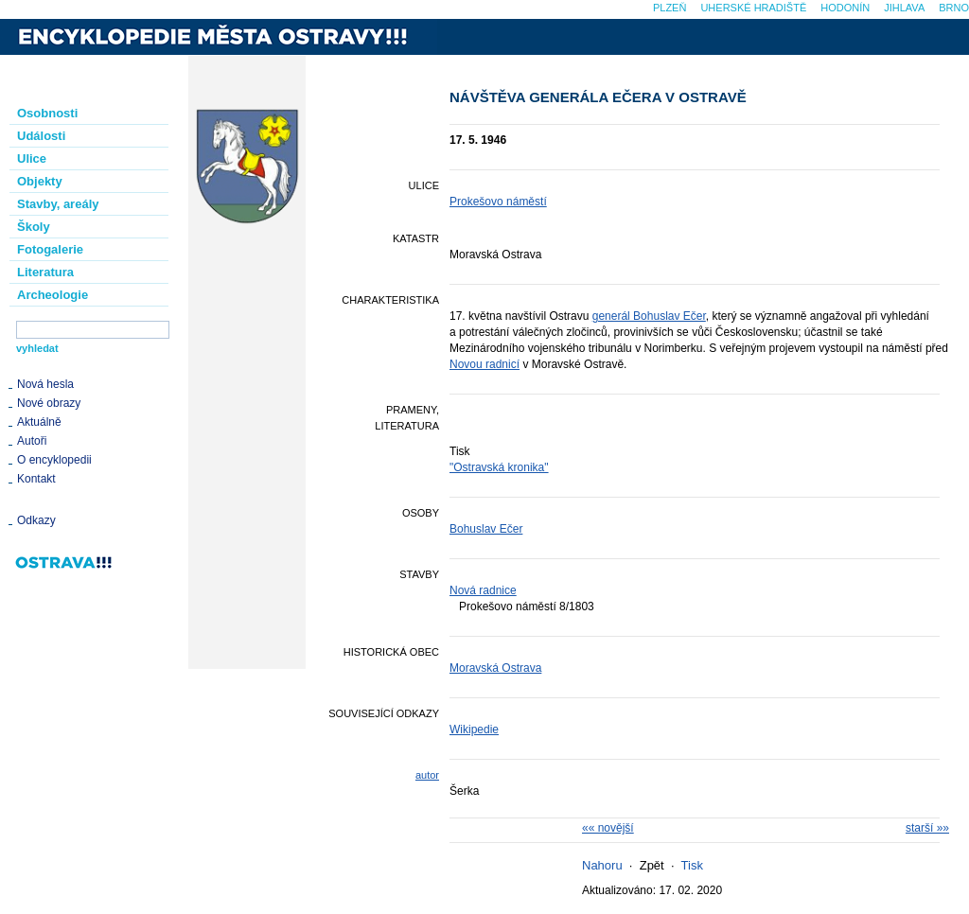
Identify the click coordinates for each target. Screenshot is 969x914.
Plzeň (669, 7)
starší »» (927, 828)
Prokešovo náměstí (498, 201)
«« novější (608, 828)
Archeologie (52, 295)
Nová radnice (483, 590)
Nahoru (602, 865)
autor (427, 775)
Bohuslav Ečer (485, 529)
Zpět (652, 865)
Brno (954, 7)
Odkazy (36, 520)
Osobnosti (47, 113)
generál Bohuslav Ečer (649, 316)
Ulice (31, 158)
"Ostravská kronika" (499, 467)
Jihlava (904, 7)
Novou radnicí (484, 364)
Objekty (39, 181)
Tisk (692, 865)
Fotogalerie (50, 249)
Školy (33, 227)
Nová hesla (45, 384)
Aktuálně (39, 422)
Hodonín (845, 7)
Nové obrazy (48, 403)
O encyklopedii (54, 459)
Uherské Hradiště (753, 7)
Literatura (45, 272)
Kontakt (36, 478)
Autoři (31, 441)
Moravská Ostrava (495, 668)
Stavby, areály (57, 204)
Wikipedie (474, 729)
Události (41, 136)
